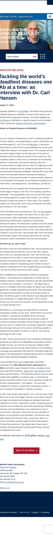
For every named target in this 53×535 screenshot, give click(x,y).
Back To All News (25, 450)
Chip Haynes (39, 371)
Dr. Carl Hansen (44, 212)
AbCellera (34, 144)
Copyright (34, 512)
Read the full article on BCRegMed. (30, 123)
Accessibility (45, 512)
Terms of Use (24, 512)
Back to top (6, 488)
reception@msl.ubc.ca (14, 482)
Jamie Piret (28, 371)
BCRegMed (24, 111)
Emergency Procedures (8, 512)
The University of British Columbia (18, 5)
